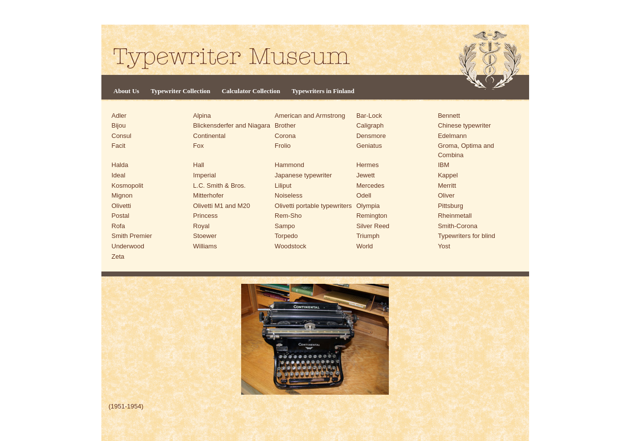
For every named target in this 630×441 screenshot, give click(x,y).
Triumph (367, 235)
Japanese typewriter (303, 175)
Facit (119, 145)
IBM (443, 165)
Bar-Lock (369, 115)
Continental (209, 135)
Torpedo (286, 235)
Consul (121, 135)
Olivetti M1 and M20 (221, 205)
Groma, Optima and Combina (466, 150)
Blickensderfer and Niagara (231, 125)
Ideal (119, 175)
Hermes (367, 165)
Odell (363, 195)
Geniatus (369, 145)
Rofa (118, 226)
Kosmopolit (127, 185)
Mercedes (370, 185)
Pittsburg (450, 205)
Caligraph (370, 125)
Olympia (368, 205)
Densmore (371, 135)
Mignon (122, 195)
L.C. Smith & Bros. (219, 185)
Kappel (448, 175)
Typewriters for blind (466, 235)
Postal (120, 215)
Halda (120, 165)
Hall (198, 165)
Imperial (204, 175)
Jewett (365, 175)
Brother (285, 125)
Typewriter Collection (180, 91)
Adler (119, 115)
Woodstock (290, 246)
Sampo (285, 226)
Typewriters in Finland (322, 91)
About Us (126, 91)
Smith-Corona (457, 226)
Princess (205, 215)
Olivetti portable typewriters (313, 205)
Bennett (449, 115)
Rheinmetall (455, 215)
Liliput (283, 185)
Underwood (128, 246)
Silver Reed (372, 226)
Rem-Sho (288, 215)
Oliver (446, 195)
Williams (205, 246)
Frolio (283, 145)
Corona (285, 135)
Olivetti (121, 205)
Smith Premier (132, 235)
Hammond (289, 165)
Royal (201, 226)
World (364, 246)
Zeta (118, 256)
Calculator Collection (251, 91)
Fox (198, 145)
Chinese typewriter (464, 125)
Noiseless (288, 195)
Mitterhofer (208, 195)
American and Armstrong (310, 115)
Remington (371, 215)
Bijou (119, 125)
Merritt (447, 185)
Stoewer (205, 235)
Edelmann (452, 135)
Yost (444, 246)
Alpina (202, 115)
